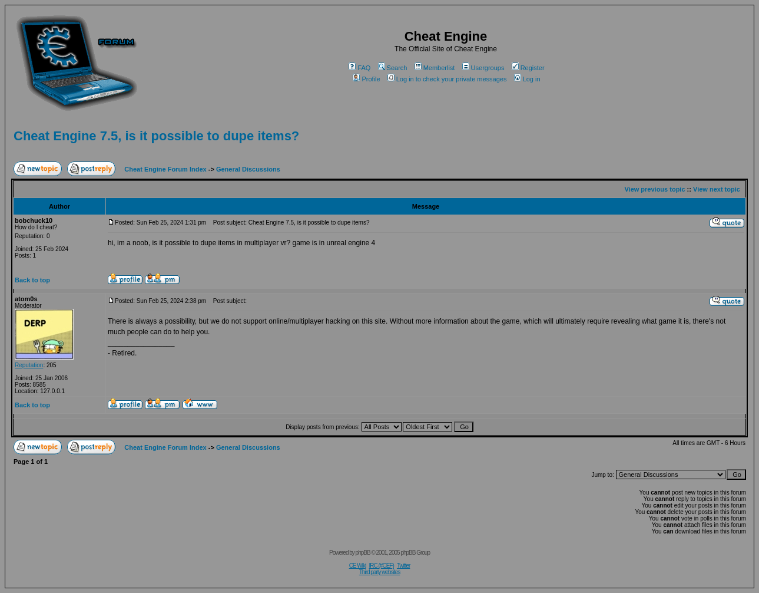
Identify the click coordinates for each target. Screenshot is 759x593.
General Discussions (248, 169)
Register (528, 67)
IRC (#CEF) (381, 565)
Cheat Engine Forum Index (165, 169)
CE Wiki (357, 565)
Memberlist (435, 67)
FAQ (359, 67)
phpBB (363, 552)
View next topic (716, 189)
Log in (527, 79)
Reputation (29, 365)
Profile (366, 79)
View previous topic (654, 189)
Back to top (32, 280)
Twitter (403, 565)
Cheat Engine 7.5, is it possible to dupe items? (156, 136)
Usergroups (483, 67)
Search (392, 67)
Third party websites (379, 572)
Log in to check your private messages (447, 79)
